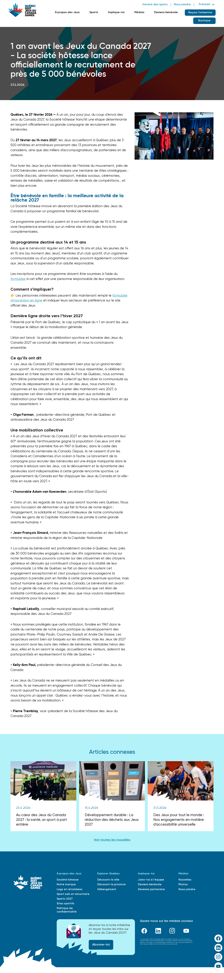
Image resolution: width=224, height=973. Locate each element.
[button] (206, 4)
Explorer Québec (108, 874)
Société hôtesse (68, 880)
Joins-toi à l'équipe (151, 880)
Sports (93, 12)
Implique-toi (116, 12)
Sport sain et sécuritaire (73, 895)
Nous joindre (182, 4)
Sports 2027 (65, 899)
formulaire (18, 279)
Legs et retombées (69, 890)
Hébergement (106, 890)
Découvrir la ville (108, 880)
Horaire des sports (155, 4)
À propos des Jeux (67, 12)
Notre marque (66, 885)
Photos (183, 885)
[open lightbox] (174, 136)
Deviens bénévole (166, 12)
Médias (139, 12)
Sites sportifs (65, 904)
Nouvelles (184, 880)
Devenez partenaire (151, 890)
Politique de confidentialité (67, 911)
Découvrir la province (111, 885)
